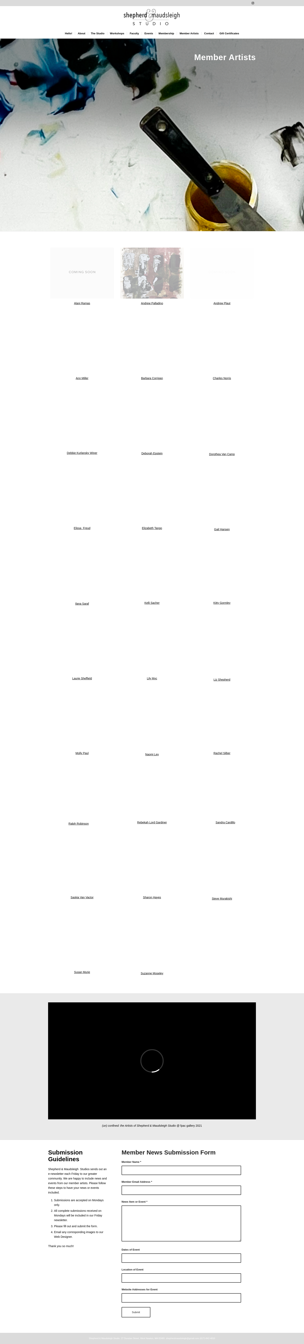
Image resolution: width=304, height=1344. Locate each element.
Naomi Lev (152, 754)
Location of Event (132, 1269)
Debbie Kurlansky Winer (82, 453)
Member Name (131, 1161)
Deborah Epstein (152, 453)
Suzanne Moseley (152, 973)
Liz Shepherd (221, 679)
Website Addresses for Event (139, 1289)
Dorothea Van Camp (222, 454)
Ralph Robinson (79, 823)
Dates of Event (131, 1249)
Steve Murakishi (222, 898)
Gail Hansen (222, 529)
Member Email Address (137, 1181)
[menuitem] (68, 33)
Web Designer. (63, 1236)
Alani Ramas (82, 303)
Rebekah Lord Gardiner (152, 822)
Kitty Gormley (222, 602)
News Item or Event (134, 1201)
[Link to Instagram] (253, 3)
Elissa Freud (82, 528)
